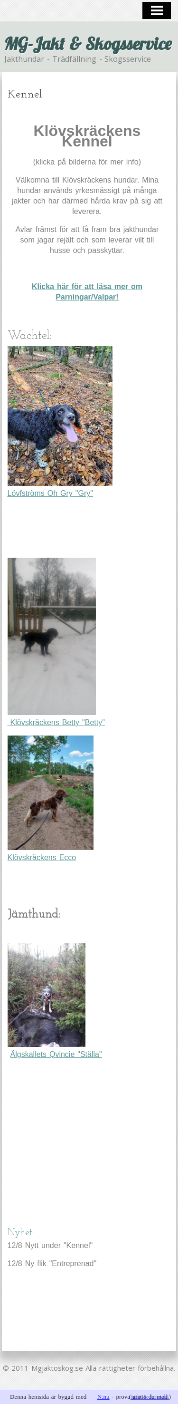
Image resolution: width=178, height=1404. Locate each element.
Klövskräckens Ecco (51, 799)
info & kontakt (150, 1396)
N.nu (103, 1396)
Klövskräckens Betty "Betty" (56, 642)
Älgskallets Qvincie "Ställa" (56, 1054)
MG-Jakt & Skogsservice (87, 43)
